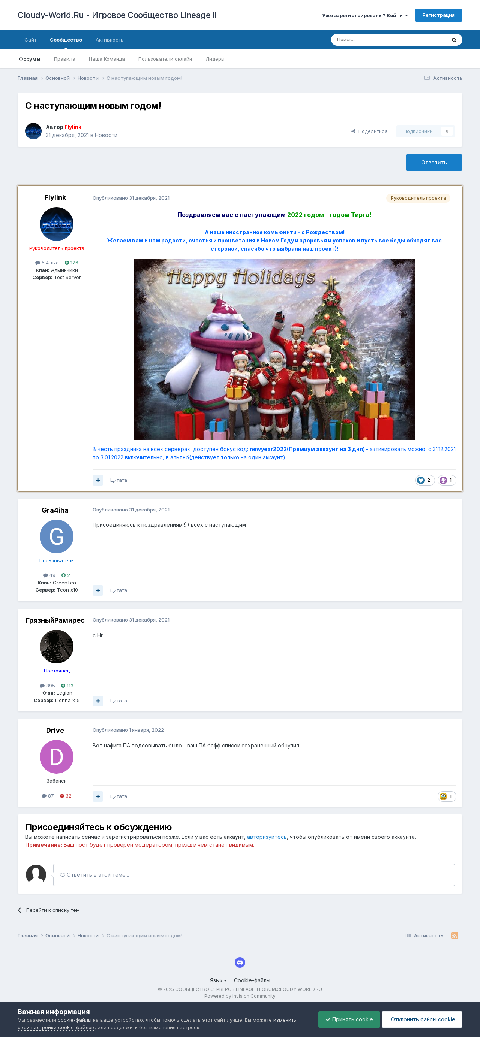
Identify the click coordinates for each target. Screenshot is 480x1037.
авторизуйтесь (267, 837)
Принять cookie (347, 1019)
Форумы (29, 59)
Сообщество (66, 43)
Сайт (30, 40)
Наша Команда (107, 59)
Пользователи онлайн (165, 59)
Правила (64, 59)
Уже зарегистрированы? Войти (365, 15)
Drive (55, 730)
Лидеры (215, 59)
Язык (218, 980)
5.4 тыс (47, 263)
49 (49, 575)
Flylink (55, 197)
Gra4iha (55, 510)
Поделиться (369, 131)
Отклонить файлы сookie (421, 1019)
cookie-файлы (75, 1020)
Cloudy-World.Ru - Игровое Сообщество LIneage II (117, 15)
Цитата (118, 480)
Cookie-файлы (252, 980)
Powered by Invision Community (240, 996)
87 (48, 796)
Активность (109, 40)
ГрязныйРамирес (55, 620)
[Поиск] (371, 40)
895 (47, 686)
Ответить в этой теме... (94, 874)
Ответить (434, 162)
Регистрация (438, 15)
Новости (106, 135)
